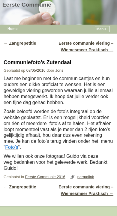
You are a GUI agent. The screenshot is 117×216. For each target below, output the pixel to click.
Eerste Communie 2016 (45, 177)
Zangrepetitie (20, 43)
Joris (59, 70)
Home (12, 29)
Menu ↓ (102, 29)
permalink (85, 177)
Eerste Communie (26, 5)
